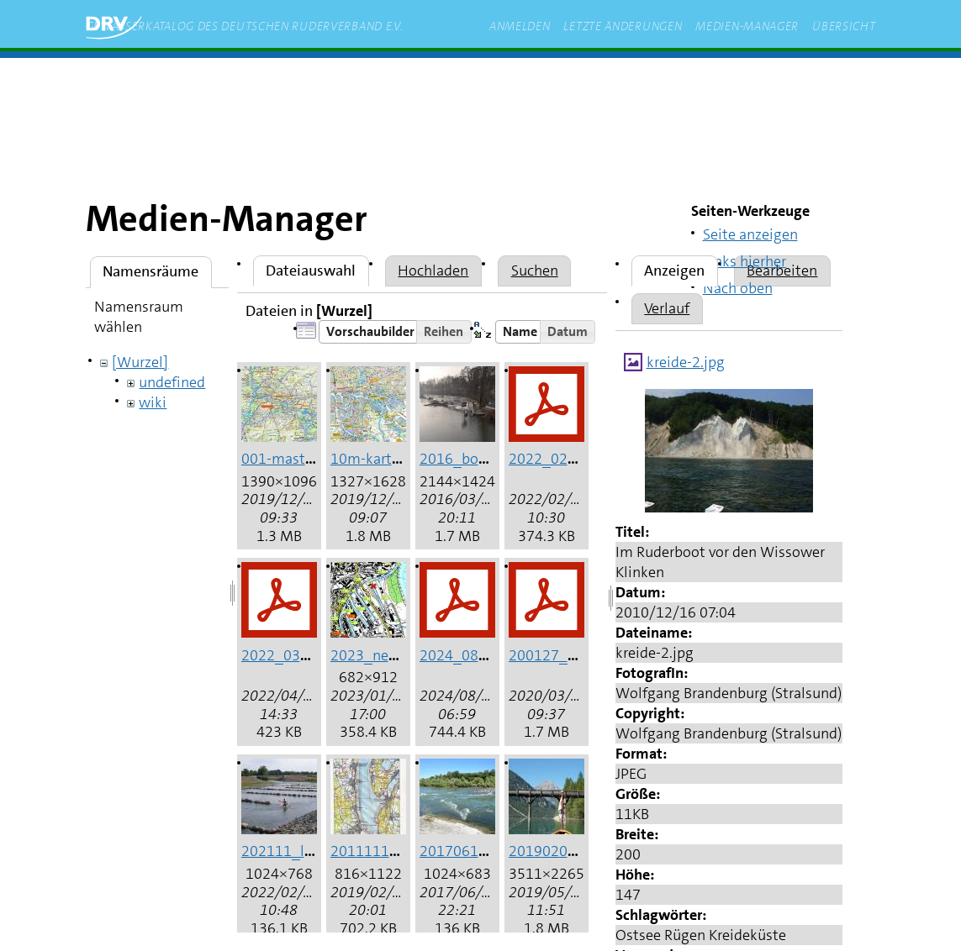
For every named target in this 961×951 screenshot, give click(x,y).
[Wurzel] (140, 362)
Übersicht (843, 26)
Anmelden (520, 26)
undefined (172, 382)
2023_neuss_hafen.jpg (405, 655)
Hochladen (433, 270)
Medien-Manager (747, 26)
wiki (152, 402)
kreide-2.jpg (686, 362)
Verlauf (666, 308)
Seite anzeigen (750, 234)
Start (221, 83)
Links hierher (744, 261)
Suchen (534, 270)
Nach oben (738, 288)
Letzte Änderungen (622, 26)
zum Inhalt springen (322, 83)
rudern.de (442, 83)
